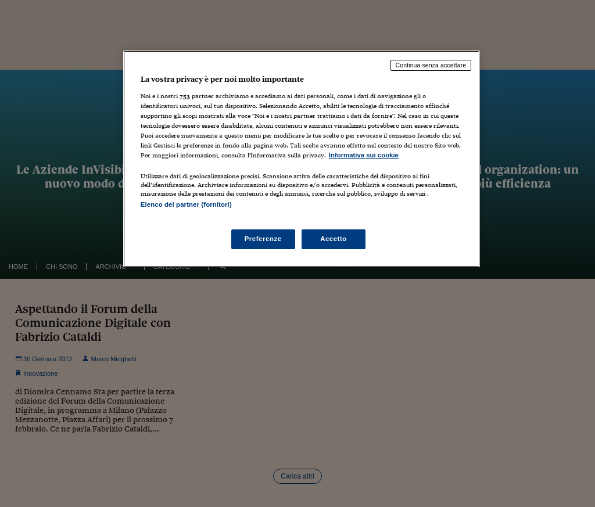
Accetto (333, 238)
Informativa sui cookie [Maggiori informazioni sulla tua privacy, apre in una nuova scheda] (364, 155)
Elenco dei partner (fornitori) (186, 204)
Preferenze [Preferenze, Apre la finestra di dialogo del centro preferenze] (263, 238)
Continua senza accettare (431, 65)
